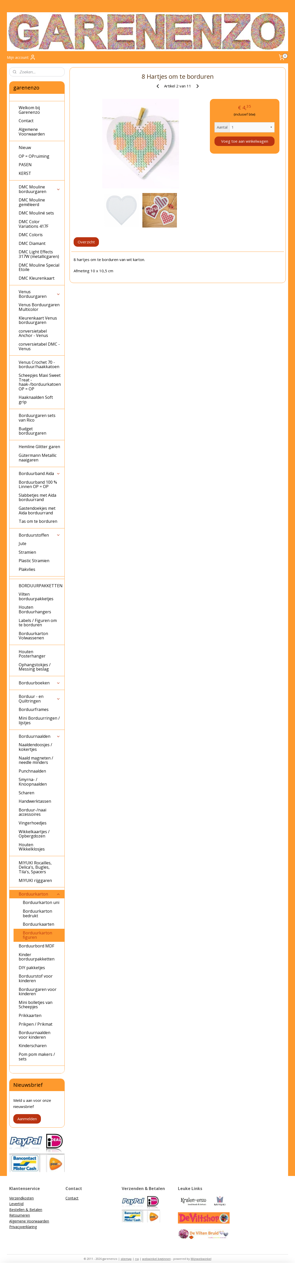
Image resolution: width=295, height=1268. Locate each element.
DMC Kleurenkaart (36, 278)
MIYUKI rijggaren (35, 880)
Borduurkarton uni (41, 902)
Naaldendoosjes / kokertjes (35, 747)
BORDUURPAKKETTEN (41, 585)
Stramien (27, 552)
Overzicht (86, 241)
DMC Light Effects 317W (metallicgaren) (39, 254)
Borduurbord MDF (36, 946)
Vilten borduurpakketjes (36, 596)
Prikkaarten (30, 1015)
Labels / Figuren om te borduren (38, 623)
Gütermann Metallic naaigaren (37, 457)
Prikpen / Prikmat (35, 1024)
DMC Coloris (31, 234)
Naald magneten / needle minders (36, 760)
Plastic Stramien (34, 560)
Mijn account (21, 57)
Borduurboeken (39, 683)
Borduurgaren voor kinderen (37, 992)
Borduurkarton (39, 894)
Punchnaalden (32, 771)
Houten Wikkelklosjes (32, 847)
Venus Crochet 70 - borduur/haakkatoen (39, 364)
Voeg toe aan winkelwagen (244, 141)
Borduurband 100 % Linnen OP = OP (38, 484)
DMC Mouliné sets (36, 213)
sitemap (126, 1259)
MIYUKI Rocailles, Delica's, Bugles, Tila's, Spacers (35, 867)
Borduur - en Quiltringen (39, 699)
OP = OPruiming (34, 156)
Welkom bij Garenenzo (29, 110)
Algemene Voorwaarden (32, 132)
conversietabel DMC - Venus (39, 346)
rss (137, 1259)
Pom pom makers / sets (37, 1056)
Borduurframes (34, 709)
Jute (22, 543)
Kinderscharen (33, 1045)
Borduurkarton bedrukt (37, 913)
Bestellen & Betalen (25, 1209)
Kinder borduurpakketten (36, 957)
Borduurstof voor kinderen (36, 978)
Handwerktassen (35, 801)
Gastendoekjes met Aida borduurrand (37, 510)
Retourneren (19, 1215)
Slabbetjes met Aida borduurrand (37, 497)
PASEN (25, 164)
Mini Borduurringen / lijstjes (39, 720)
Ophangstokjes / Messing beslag (35, 667)
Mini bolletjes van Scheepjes (35, 1005)
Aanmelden (27, 1118)
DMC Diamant (32, 243)
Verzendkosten (21, 1198)
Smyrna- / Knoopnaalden (33, 782)
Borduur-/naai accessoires (32, 812)
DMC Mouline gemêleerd (32, 202)
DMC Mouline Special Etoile (39, 267)
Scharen (26, 793)
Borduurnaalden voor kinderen (34, 1035)
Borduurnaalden (39, 736)
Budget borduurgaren (32, 431)
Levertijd (16, 1203)
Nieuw (25, 147)
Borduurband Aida (39, 473)
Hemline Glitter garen (39, 446)
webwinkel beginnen (156, 1259)
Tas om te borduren (38, 521)
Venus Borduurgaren (39, 294)
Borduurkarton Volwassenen (33, 636)
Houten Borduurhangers (35, 609)
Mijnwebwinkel (201, 1259)
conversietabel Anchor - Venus (33, 333)
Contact (26, 120)
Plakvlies (27, 569)
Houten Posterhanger (32, 654)
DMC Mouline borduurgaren (39, 189)
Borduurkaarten (38, 924)
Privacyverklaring (23, 1226)
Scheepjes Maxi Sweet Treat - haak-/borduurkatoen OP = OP (40, 382)
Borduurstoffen (39, 535)
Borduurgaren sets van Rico (37, 418)
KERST (25, 173)
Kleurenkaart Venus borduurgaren (38, 320)
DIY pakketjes (32, 967)
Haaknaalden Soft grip (36, 399)
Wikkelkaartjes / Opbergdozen (34, 834)
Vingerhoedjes (33, 823)
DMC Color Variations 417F (33, 224)
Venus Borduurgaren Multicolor (39, 307)
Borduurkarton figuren (37, 935)
